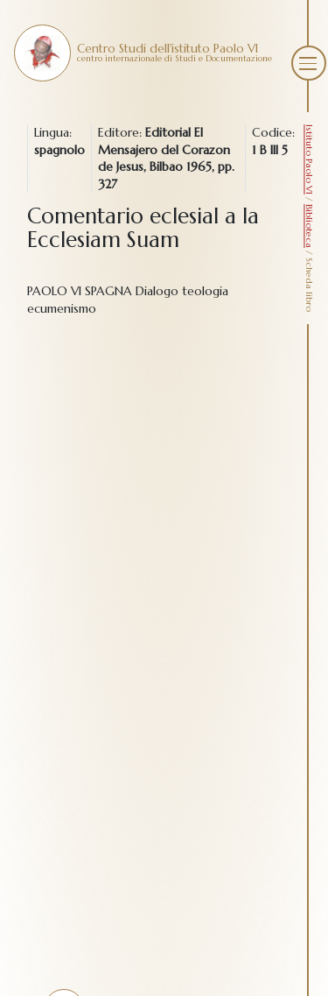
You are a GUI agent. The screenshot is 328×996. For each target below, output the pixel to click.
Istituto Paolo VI (309, 159)
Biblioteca (309, 226)
